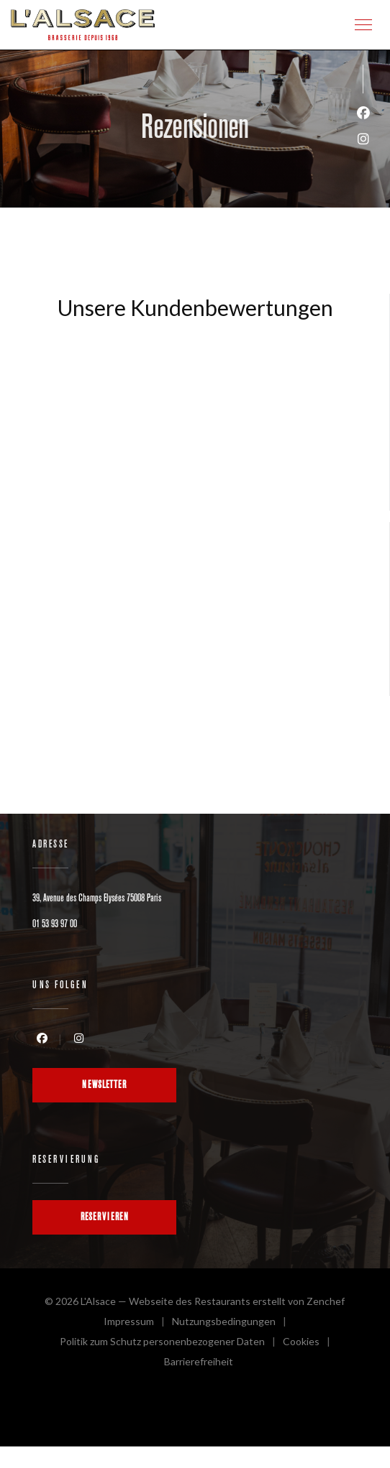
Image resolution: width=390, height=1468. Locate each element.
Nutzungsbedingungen (233, 1323)
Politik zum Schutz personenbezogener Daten (171, 1343)
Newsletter (104, 1085)
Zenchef (326, 1301)
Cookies (310, 1343)
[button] (363, 25)
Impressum (138, 1323)
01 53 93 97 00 (54, 924)
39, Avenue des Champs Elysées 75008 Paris (96, 898)
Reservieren (105, 1217)
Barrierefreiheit (198, 1363)
